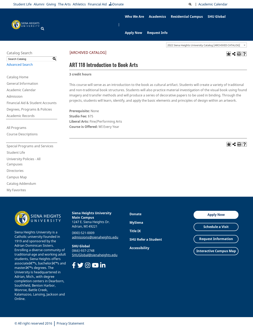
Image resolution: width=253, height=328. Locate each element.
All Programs (16, 127)
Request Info (157, 32)
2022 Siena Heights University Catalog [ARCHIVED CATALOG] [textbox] (203, 45)
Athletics (79, 4)
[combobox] (206, 45)
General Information (22, 83)
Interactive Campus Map (216, 251)
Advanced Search (20, 64)
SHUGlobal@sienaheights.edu (94, 255)
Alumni (39, 4)
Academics (157, 16)
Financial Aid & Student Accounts (32, 103)
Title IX (135, 231)
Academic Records (21, 116)
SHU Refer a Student (146, 239)
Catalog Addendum (21, 183)
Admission (15, 96)
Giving (51, 4)
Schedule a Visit (216, 227)
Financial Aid (97, 4)
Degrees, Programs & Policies (29, 109)
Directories (15, 170)
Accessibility (139, 248)
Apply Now (133, 32)
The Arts (64, 4)
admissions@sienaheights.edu (95, 237)
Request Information (216, 239)
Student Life (22, 4)
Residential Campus (187, 16)
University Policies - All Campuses (23, 161)
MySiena (136, 222)
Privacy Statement (70, 323)
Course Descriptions (22, 134)
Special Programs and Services (30, 146)
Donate (116, 4)
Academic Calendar (212, 4)
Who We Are (134, 16)
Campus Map (17, 177)
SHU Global (217, 16)
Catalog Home (17, 77)
